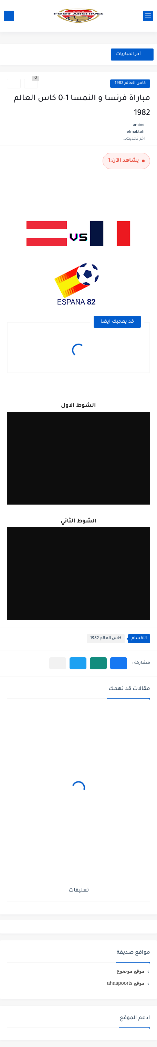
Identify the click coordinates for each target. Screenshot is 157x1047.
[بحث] (9, 16)
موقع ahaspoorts (126, 983)
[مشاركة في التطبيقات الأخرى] (57, 663)
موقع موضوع (131, 971)
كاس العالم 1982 (130, 83)
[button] (118, 663)
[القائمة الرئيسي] (148, 16)
